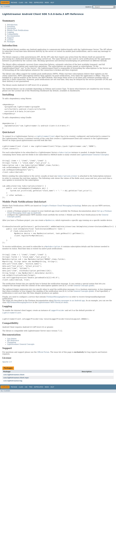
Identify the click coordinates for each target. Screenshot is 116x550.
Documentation (13, 36)
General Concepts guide (83, 285)
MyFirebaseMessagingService (19, 302)
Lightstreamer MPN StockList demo (53, 302)
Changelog (11, 342)
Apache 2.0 (7, 362)
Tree (30, 2)
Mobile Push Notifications (18, 30)
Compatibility (12, 34)
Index (47, 2)
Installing (11, 27)
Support (10, 38)
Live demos (12, 339)
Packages (11, 42)
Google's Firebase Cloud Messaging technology (61, 206)
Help (52, 2)
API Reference (13, 340)
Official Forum (43, 352)
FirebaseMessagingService (57, 297)
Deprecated (38, 2)
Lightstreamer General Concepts (94, 155)
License (10, 40)
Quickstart (11, 28)
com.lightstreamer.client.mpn (16, 378)
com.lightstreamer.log (12, 381)
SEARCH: (88, 7)
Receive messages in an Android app (69, 300)
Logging (10, 32)
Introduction (12, 25)
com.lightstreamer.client (13, 375)
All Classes (5, 6)
